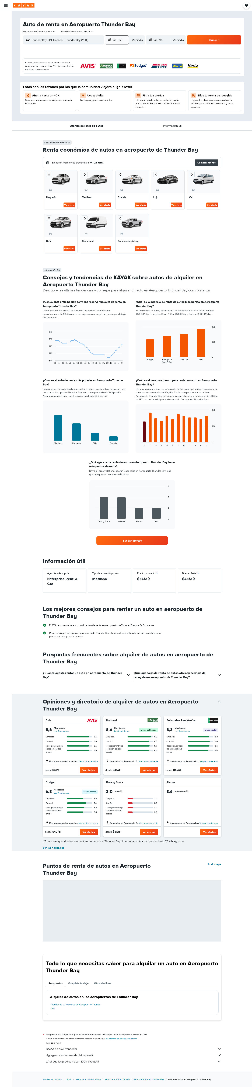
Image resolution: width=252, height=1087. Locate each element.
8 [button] (87, 81)
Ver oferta (69, 205)
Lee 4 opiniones (61, 793)
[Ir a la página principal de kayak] (23, 5)
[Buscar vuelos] (5, 16)
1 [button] (86, 72)
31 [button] (103, 106)
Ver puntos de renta (88, 761)
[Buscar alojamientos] (5, 23)
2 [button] (95, 72)
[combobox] (39, 31)
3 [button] (103, 72)
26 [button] (120, 98)
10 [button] (103, 81)
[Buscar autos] (5, 30)
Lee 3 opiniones (182, 731)
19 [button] (120, 89)
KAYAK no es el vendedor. (133, 1049)
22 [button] (86, 98)
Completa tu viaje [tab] (78, 983)
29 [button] (86, 106)
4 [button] (112, 72)
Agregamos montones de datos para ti (133, 1055)
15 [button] (86, 89)
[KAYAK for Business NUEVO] (5, 62)
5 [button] (120, 72)
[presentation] (219, 701)
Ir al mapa (214, 864)
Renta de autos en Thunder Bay (149, 1079)
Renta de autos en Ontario (117, 1079)
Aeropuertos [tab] (55, 983)
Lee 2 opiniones (61, 731)
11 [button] (112, 81)
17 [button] (103, 89)
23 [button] (95, 98)
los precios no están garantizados (121, 1038)
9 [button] (95, 81)
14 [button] (78, 89)
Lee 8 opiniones (122, 731)
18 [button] (112, 89)
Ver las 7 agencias (53, 847)
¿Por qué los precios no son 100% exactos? (133, 1061)
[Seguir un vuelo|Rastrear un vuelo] (5, 48)
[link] (132, 540)
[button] (6, 5)
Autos (68, 1079)
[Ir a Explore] (5, 40)
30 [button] (95, 106)
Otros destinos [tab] (102, 983)
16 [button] (95, 89)
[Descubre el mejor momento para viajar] (5, 55)
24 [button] (103, 98)
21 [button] (78, 98)
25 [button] (111, 98)
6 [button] (70, 81)
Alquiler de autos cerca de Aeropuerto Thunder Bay (76, 1006)
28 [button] (78, 106)
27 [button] (69, 106)
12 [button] (120, 81)
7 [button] (78, 81)
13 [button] (70, 89)
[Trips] (5, 72)
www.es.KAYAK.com (52, 1079)
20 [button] (70, 98)
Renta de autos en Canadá (88, 1079)
